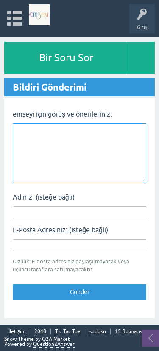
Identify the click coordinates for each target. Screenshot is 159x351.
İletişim (16, 331)
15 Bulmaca (128, 331)
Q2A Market (56, 339)
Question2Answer (54, 344)
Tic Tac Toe (68, 331)
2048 (40, 331)
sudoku (97, 331)
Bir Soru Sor (66, 57)
